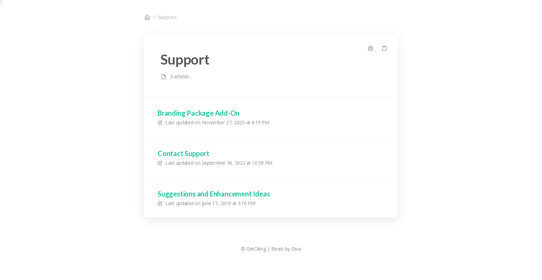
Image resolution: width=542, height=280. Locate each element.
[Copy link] (384, 48)
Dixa (296, 248)
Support (167, 17)
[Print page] (370, 48)
